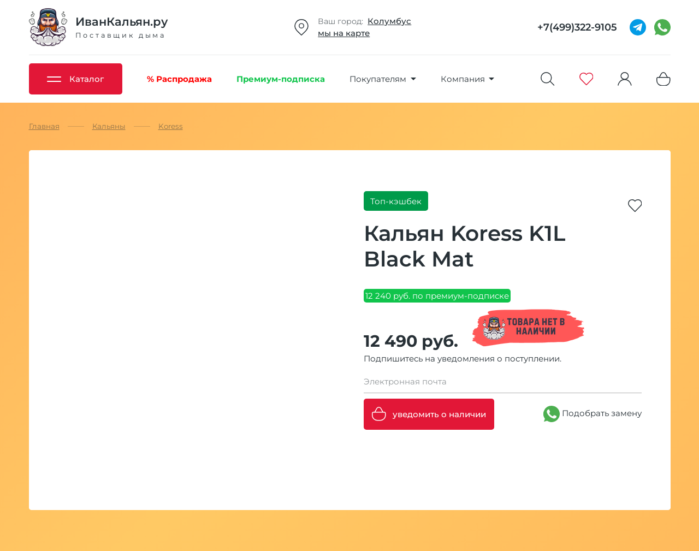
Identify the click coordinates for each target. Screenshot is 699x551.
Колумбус (389, 21)
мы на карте (344, 33)
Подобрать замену (592, 414)
